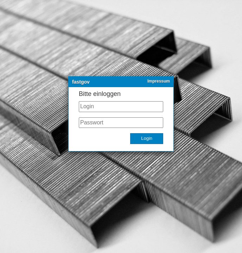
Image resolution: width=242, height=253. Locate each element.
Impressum (158, 81)
